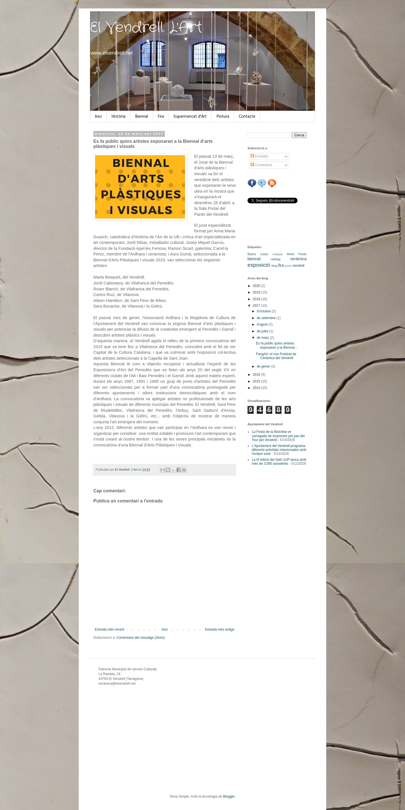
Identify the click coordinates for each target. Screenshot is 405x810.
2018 (257, 299)
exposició (259, 265)
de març (263, 338)
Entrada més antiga (219, 629)
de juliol (263, 331)
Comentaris (261, 165)
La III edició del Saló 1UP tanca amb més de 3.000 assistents (279, 462)
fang (274, 265)
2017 (257, 306)
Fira (161, 116)
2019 (257, 292)
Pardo (302, 254)
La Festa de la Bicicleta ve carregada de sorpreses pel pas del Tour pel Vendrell (278, 436)
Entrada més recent (109, 629)
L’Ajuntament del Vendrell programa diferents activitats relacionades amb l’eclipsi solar (279, 450)
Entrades (259, 156)
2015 (257, 381)
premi (288, 265)
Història (118, 116)
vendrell (298, 266)
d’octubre (264, 311)
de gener (264, 366)
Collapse (277, 254)
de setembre (266, 318)
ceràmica (298, 259)
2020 (257, 286)
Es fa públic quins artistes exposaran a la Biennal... (276, 345)
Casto (264, 254)
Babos (252, 254)
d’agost (263, 324)
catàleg (275, 259)
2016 (257, 375)
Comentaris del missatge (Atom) (140, 638)
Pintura (222, 116)
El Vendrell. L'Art (146, 27)
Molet (290, 254)
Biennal (141, 116)
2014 (257, 388)
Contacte (247, 116)
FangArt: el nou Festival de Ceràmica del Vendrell (276, 356)
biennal (254, 259)
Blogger (229, 796)
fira (281, 265)
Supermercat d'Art (190, 116)
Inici (98, 116)
